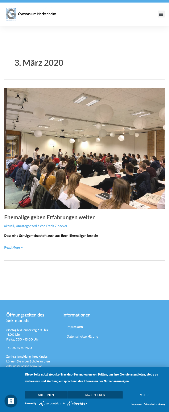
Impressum (136, 404)
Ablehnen (46, 395)
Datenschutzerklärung (154, 404)
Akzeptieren (95, 395)
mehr (144, 395)
